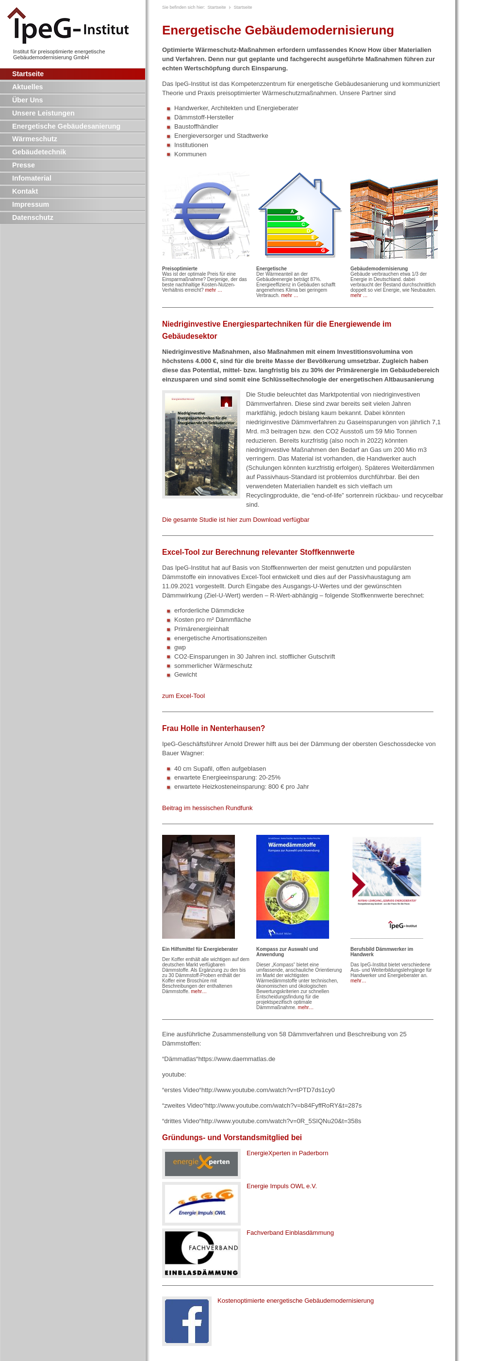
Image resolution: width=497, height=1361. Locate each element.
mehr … (213, 290)
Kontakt (25, 191)
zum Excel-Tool (183, 695)
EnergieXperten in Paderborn (287, 1153)
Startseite (28, 74)
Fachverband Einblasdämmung (290, 1232)
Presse (23, 165)
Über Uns (27, 100)
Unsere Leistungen (43, 113)
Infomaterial (31, 178)
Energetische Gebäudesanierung (66, 126)
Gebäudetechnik (39, 152)
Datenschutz (32, 217)
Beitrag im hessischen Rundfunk (207, 808)
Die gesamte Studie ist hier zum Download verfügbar (235, 519)
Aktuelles (27, 87)
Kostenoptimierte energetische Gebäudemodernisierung (295, 1300)
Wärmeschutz (34, 139)
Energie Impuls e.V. (282, 1186)
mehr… (199, 991)
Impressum (30, 204)
